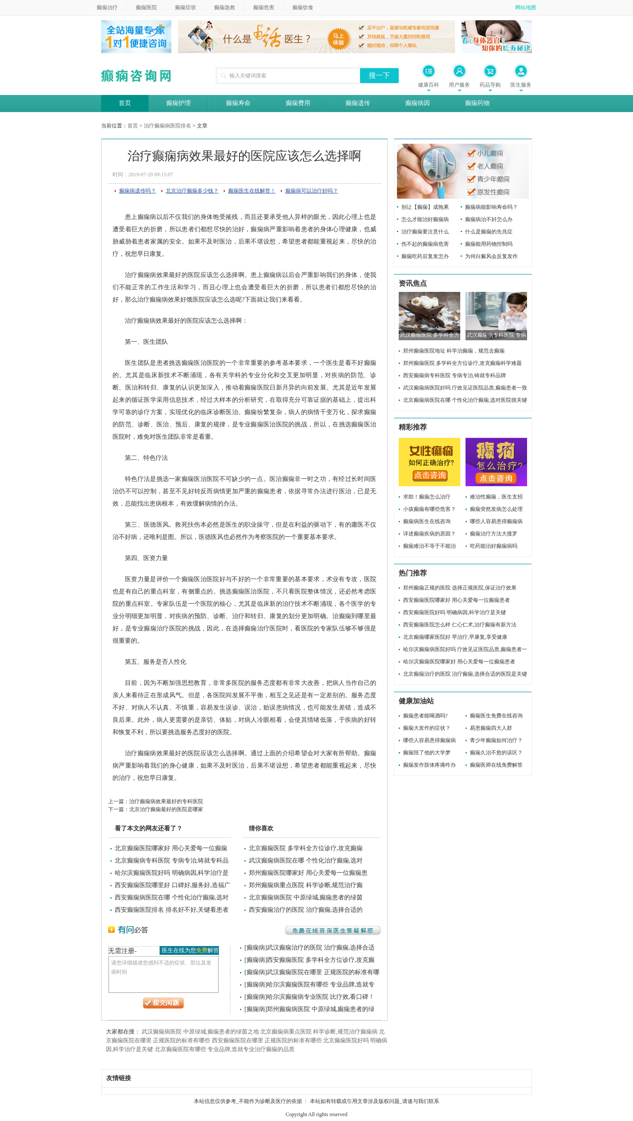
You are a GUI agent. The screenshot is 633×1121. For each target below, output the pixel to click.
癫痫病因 (417, 103)
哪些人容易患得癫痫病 (496, 521)
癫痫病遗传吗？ (137, 191)
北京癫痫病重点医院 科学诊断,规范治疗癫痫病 (319, 1031)
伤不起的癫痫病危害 (425, 244)
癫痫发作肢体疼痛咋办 (429, 765)
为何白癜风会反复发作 (491, 256)
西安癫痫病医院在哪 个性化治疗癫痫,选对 (172, 897)
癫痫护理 (178, 103)
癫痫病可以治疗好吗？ (311, 191)
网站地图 (525, 7)
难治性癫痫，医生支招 (496, 497)
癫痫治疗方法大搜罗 (493, 534)
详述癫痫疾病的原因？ (429, 534)
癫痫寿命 (238, 103)
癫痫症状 (185, 7)
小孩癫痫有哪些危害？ (429, 509)
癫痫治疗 (107, 7)
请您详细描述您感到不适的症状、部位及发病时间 (163, 974)
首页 (125, 103)
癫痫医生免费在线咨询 (496, 716)
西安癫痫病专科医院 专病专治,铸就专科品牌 (454, 375)
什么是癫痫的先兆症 (489, 232)
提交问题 (163, 1003)
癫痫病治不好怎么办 (489, 219)
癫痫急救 (224, 7)
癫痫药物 (477, 103)
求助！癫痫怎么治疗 (427, 497)
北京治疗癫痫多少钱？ (192, 191)
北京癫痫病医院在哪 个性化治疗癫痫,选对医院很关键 (465, 400)
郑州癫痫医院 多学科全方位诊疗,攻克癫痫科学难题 (462, 363)
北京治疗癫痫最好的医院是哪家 (166, 809)
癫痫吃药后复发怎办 (425, 256)
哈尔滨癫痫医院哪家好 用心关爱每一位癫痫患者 (459, 662)
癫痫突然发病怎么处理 (496, 509)
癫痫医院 (146, 7)
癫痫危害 (263, 7)
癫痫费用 (298, 103)
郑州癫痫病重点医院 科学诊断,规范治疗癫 (306, 885)
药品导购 (490, 85)
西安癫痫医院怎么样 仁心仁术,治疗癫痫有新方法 (460, 625)
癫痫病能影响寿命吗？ (491, 207)
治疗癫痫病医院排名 (167, 126)
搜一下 (379, 75)
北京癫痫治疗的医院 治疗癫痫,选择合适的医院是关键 (465, 674)
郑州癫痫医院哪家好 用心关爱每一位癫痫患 (308, 873)
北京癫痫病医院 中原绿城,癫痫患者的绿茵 (306, 897)
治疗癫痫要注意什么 (425, 232)
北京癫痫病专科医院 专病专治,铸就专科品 (172, 860)
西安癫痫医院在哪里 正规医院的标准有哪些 (267, 1040)
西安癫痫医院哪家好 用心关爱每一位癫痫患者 (456, 600)
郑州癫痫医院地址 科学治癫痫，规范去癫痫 (454, 351)
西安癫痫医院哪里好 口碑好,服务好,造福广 (172, 885)
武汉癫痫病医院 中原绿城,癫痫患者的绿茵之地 (200, 1031)
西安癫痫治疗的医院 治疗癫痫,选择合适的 (306, 909)
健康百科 (428, 85)
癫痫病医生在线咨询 (427, 521)
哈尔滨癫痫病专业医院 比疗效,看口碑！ (321, 997)
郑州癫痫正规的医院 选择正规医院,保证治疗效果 (460, 588)
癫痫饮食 (302, 7)
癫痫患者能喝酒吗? (425, 716)
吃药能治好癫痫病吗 (493, 546)
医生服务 (520, 85)
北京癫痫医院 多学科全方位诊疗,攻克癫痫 (306, 848)
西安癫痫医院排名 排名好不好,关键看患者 (172, 909)
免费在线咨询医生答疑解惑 (333, 930)
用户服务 (459, 85)
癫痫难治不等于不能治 (429, 546)
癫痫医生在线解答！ (252, 191)
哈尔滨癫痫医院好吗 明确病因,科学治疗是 (172, 873)
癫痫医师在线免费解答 (496, 765)
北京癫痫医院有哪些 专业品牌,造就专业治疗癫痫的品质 (225, 1049)
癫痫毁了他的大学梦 (427, 753)
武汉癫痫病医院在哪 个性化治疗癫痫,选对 (306, 860)
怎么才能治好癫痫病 (425, 219)
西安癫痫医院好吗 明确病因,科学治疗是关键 (454, 612)
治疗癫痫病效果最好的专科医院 (166, 801)
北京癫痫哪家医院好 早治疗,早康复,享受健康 (455, 637)
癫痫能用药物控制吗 (489, 244)
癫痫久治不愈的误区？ (496, 753)
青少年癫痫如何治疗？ (496, 740)
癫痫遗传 (358, 103)
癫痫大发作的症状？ (427, 728)
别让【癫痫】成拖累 (425, 207)
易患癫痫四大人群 (491, 728)
